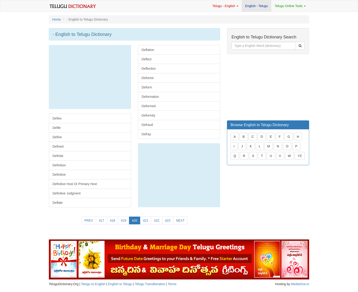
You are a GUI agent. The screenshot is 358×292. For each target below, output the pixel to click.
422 (156, 220)
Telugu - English (225, 6)
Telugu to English (93, 284)
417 (101, 220)
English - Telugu (256, 6)
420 (134, 220)
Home (56, 19)
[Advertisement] (90, 77)
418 (112, 220)
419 (123, 220)
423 (167, 220)
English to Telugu (120, 284)
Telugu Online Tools (290, 6)
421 (145, 220)
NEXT (180, 220)
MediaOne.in (300, 284)
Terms (172, 284)
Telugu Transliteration (150, 284)
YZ (300, 156)
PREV (88, 220)
